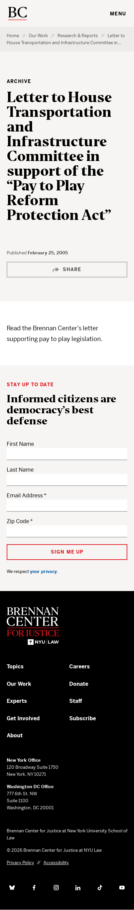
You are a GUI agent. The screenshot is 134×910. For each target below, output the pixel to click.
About (15, 735)
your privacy (43, 571)
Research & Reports (77, 35)
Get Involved (23, 718)
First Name (20, 443)
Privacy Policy (20, 862)
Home (13, 35)
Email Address (25, 495)
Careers (79, 666)
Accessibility (56, 862)
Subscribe (82, 718)
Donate (78, 683)
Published (17, 253)
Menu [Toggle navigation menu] (118, 14)
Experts (17, 701)
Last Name (20, 469)
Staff (75, 701)
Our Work (38, 35)
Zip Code (18, 521)
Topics (15, 666)
